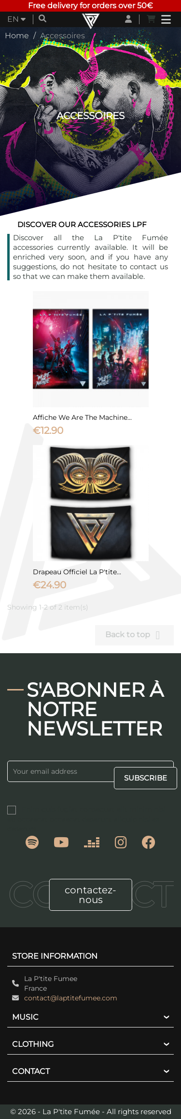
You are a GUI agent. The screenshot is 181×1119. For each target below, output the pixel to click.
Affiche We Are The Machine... (82, 417)
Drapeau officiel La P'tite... (77, 571)
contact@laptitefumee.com (70, 998)
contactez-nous (90, 894)
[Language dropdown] (16, 19)
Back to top (134, 635)
